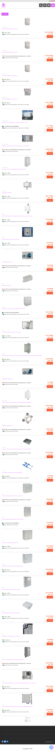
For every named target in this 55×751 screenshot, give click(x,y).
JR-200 (3, 681)
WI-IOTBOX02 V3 (4, 50)
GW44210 (3, 611)
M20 (2, 377)
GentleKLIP (3, 237)
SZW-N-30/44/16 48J (5, 167)
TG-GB (3, 634)
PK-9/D (3, 494)
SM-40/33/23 (4, 307)
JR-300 (3, 330)
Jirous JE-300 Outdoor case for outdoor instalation (13, 659)
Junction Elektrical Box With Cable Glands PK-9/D (12, 495)
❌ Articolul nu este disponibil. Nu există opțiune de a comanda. (16, 56)
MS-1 (2, 470)
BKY (52, 742)
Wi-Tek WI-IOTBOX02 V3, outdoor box (10, 52)
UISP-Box (3, 214)
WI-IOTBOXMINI (4, 97)
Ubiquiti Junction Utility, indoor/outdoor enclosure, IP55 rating (15, 145)
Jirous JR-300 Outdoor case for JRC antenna (11, 332)
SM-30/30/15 (4, 564)
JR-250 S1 (3, 447)
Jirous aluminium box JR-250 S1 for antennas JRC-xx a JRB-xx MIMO (16, 449)
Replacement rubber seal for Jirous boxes (11, 636)
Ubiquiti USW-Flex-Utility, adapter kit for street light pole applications (16, 402)
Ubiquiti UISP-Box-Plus (7, 192)
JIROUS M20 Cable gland (7, 379)
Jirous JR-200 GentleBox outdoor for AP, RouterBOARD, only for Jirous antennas (19, 683)
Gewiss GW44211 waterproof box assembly (11, 589)
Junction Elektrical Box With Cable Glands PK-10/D (12, 519)
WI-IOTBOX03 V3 (4, 27)
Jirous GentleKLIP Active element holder (10, 239)
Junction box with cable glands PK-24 (10, 542)
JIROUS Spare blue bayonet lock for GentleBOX (12, 472)
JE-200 (3, 704)
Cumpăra (50, 36)
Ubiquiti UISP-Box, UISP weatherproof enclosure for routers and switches (17, 216)
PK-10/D (3, 517)
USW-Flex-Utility (4, 400)
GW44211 (3, 587)
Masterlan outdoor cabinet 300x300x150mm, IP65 (12, 566)
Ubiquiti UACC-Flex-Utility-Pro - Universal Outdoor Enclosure (15, 122)
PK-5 (2, 283)
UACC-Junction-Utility (5, 144)
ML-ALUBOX (3, 353)
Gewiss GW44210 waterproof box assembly (11, 612)
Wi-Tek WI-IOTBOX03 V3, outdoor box (10, 29)
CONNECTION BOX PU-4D (7, 425)
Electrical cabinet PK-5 (6, 285)
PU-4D (3, 424)
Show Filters (5, 14)
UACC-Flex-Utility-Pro (5, 120)
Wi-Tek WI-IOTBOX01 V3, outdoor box (10, 75)
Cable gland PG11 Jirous (7, 262)
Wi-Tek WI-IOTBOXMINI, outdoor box (9, 99)
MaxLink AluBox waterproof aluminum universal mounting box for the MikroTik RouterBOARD (22, 355)
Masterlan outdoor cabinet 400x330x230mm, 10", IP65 (13, 308)
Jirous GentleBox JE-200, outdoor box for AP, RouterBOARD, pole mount (17, 706)
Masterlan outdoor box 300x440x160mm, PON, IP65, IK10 (14, 169)
